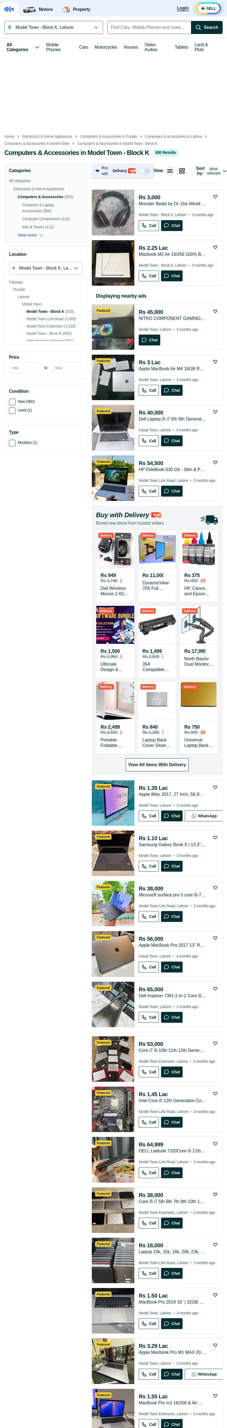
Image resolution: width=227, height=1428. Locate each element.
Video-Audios (150, 47)
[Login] (183, 8)
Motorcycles (106, 47)
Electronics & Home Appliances (47, 137)
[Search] (207, 27)
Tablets (181, 47)
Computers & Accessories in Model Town (36, 144)
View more (30, 235)
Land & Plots (201, 47)
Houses (131, 47)
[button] (122, 170)
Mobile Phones (53, 47)
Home (9, 137)
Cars (83, 47)
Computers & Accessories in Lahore (173, 137)
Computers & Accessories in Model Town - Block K (117, 144)
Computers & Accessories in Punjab (108, 137)
